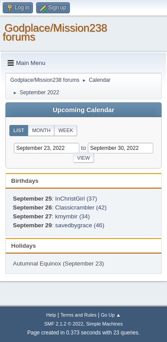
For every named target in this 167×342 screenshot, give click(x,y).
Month (41, 130)
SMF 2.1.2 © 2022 (63, 323)
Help (51, 315)
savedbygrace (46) (79, 225)
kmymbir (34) (72, 216)
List (18, 130)
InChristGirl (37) (76, 198)
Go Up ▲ (111, 315)
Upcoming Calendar (83, 109)
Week (65, 130)
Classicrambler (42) (81, 207)
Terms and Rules (79, 315)
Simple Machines (104, 323)
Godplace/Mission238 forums (55, 32)
